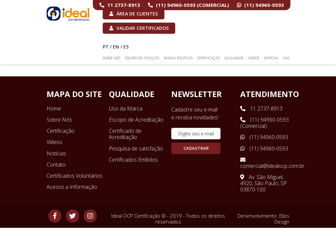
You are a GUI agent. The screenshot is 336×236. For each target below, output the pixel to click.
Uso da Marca (125, 108)
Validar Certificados (139, 28)
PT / (107, 47)
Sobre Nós (111, 58)
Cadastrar (196, 148)
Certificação (208, 58)
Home (54, 108)
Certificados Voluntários (74, 175)
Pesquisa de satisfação (136, 148)
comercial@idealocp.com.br (264, 163)
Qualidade (233, 58)
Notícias (271, 58)
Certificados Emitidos (133, 159)
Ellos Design (281, 218)
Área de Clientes (133, 13)
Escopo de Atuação (142, 58)
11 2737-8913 (119, 5)
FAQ (286, 58)
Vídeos (253, 58)
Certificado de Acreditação (125, 134)
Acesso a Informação (72, 186)
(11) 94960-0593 (260, 5)
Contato (56, 164)
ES (126, 47)
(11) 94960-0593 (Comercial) (188, 5)
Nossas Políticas (178, 58)
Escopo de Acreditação (136, 119)
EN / (117, 47)
